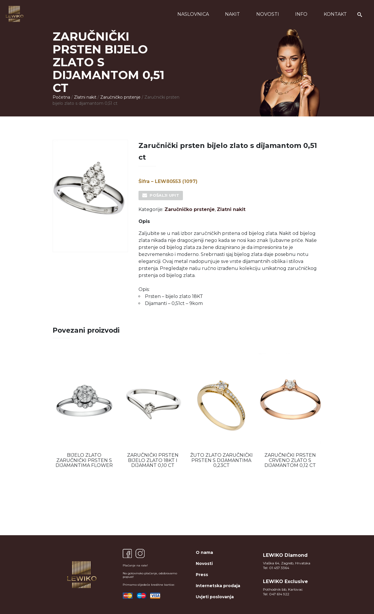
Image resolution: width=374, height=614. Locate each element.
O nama (204, 552)
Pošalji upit (164, 195)
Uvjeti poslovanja (215, 596)
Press (202, 574)
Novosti (267, 14)
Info (301, 14)
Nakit (232, 14)
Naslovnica (193, 14)
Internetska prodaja (218, 585)
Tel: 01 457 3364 (276, 568)
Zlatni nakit (85, 97)
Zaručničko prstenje (120, 97)
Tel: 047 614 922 (276, 594)
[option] (84, 410)
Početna (61, 97)
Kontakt (335, 14)
